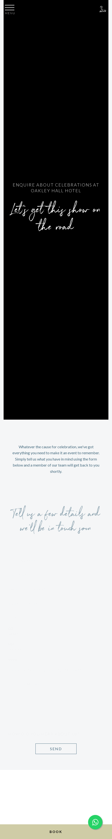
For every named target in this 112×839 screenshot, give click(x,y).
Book (56, 832)
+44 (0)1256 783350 (102, 9)
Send (56, 748)
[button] (10, 10)
